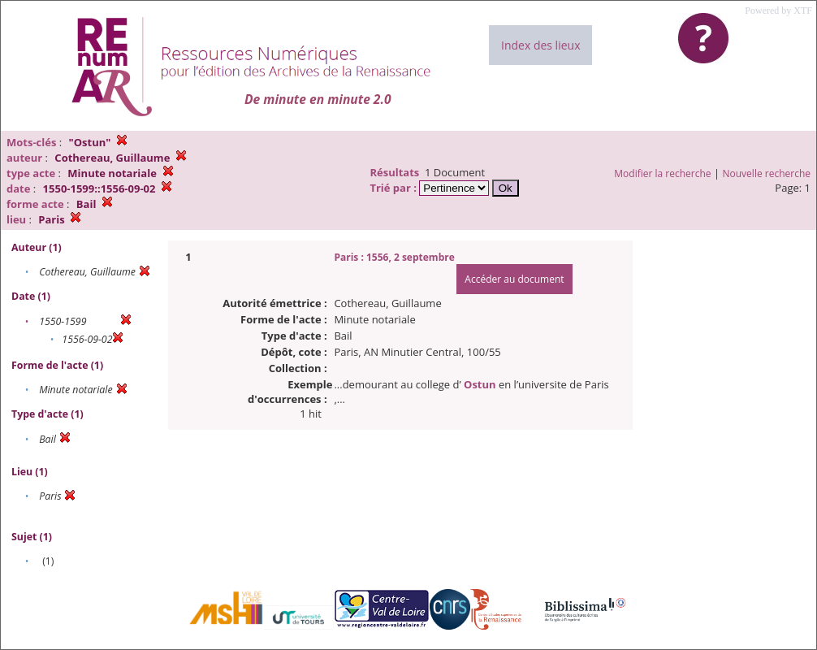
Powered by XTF (778, 10)
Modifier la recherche (662, 173)
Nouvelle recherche (767, 173)
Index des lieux (540, 45)
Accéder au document (514, 279)
